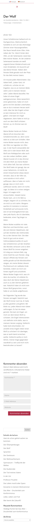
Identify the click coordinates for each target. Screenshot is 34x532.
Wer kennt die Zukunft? (12, 500)
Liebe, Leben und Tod (11, 497)
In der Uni (7, 476)
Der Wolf (6, 448)
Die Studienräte (9, 469)
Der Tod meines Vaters (12, 472)
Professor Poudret (10, 480)
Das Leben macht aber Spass (14, 483)
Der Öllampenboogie (11, 445)
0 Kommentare (17, 23)
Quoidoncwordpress (12, 20)
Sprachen (7, 452)
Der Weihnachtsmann (11, 459)
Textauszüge (7, 23)
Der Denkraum (9, 455)
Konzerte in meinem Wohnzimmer (16, 487)
